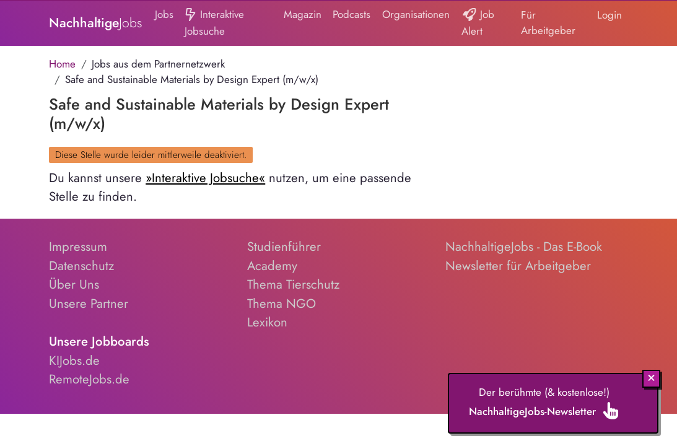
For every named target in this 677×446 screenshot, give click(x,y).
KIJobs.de (74, 360)
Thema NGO (281, 303)
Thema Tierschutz (293, 284)
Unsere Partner (88, 303)
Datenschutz (81, 265)
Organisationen (416, 14)
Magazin (302, 14)
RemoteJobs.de (89, 379)
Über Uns (74, 284)
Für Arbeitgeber (548, 22)
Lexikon (267, 322)
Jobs (164, 14)
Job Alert (478, 22)
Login (609, 14)
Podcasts (351, 14)
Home (62, 63)
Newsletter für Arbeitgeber (518, 265)
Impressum (78, 246)
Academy (272, 265)
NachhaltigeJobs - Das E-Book (523, 246)
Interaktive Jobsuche (214, 22)
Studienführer (284, 246)
